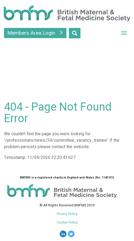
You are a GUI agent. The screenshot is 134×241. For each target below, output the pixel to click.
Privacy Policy (67, 214)
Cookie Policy (67, 222)
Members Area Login (35, 33)
